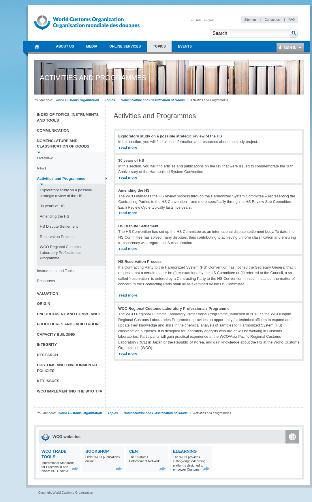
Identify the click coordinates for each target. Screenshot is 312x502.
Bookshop (97, 451)
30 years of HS (52, 206)
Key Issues (48, 381)
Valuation (47, 293)
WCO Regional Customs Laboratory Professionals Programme (60, 252)
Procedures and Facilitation (68, 324)
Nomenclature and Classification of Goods (153, 100)
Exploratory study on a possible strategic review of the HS (66, 193)
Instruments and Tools (55, 271)
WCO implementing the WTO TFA (69, 391)
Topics (110, 100)
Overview (44, 158)
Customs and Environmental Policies (67, 368)
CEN (133, 451)
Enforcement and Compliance (69, 314)
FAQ (291, 19)
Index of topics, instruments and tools (68, 117)
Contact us (272, 19)
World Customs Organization (77, 100)
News (41, 168)
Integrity (47, 344)
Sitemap (250, 19)
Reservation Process (57, 237)
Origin (43, 303)
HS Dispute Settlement (59, 226)
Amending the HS (54, 216)
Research (47, 355)
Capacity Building (56, 334)
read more (128, 147)
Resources (46, 281)
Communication (53, 130)
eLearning (185, 451)
